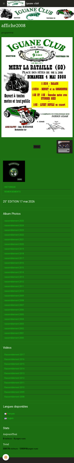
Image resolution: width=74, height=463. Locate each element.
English (9, 418)
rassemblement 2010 (14, 291)
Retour (37, 147)
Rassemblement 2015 (14, 364)
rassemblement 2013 (14, 277)
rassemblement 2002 (14, 328)
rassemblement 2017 (14, 258)
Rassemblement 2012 (14, 378)
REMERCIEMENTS (12, 192)
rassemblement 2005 (14, 314)
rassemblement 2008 (14, 300)
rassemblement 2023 (14, 230)
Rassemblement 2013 (14, 373)
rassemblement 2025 (14, 221)
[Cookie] (6, 457)
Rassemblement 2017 (14, 354)
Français (9, 413)
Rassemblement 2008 (14, 397)
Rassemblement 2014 (14, 369)
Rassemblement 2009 (14, 392)
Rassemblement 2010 (14, 387)
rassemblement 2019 (14, 249)
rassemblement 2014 (14, 272)
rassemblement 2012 (14, 282)
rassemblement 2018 (14, 253)
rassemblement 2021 (14, 239)
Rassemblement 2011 (14, 383)
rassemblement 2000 (14, 338)
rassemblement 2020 (14, 244)
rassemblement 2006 (14, 310)
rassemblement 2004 (14, 319)
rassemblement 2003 (14, 324)
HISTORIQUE (10, 187)
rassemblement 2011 (14, 286)
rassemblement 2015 (14, 267)
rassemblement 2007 (14, 305)
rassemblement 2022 (14, 235)
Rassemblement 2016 (14, 359)
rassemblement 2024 (14, 225)
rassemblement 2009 (14, 296)
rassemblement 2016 (14, 263)
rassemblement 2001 (14, 333)
